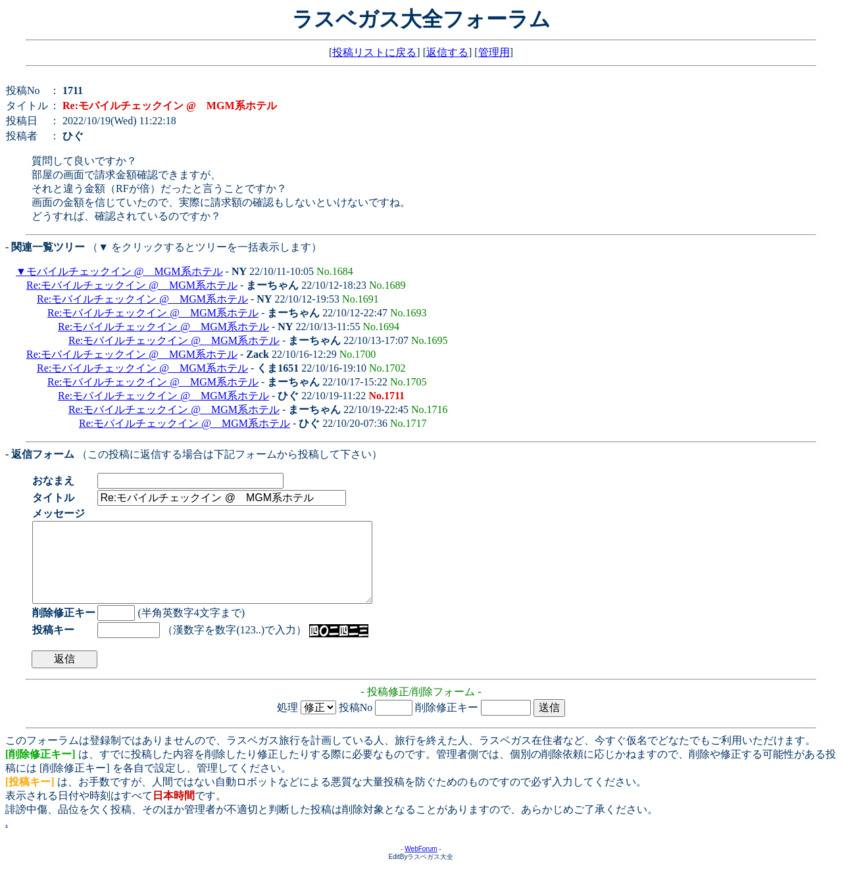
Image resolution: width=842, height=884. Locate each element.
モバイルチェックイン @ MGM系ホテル (124, 271)
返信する (447, 52)
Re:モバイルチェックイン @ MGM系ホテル (131, 285)
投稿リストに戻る (374, 52)
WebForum (421, 864)
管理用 (494, 52)
